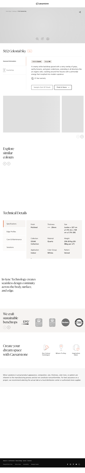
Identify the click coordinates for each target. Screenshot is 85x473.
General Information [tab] (9, 61)
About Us (5, 460)
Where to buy (61, 353)
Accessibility (26, 464)
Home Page (8, 11)
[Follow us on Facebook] (67, 464)
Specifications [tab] (11, 224)
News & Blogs (19, 460)
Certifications (11, 460)
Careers (25, 460)
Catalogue (14, 11)
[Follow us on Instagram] (70, 464)
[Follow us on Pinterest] (73, 464)
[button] (82, 136)
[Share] (80, 12)
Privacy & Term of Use (7, 464)
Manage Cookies (35, 464)
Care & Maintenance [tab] (14, 239)
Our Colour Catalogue (46, 354)
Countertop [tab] (8, 70)
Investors (29, 460)
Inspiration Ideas (76, 354)
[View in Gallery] (31, 114)
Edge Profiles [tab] (11, 232)
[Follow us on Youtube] (76, 464)
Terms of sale (18, 464)
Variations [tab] (10, 247)
